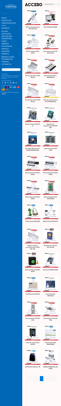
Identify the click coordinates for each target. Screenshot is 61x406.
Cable (4, 41)
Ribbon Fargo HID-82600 (50, 221)
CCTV (4, 25)
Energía (5, 44)
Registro (6, 51)
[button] (51, 4)
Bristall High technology (8, 58)
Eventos (5, 54)
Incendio (6, 28)
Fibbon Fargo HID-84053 (32, 221)
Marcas (5, 49)
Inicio (4, 18)
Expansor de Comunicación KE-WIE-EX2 (50, 126)
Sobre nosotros (9, 23)
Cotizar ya (6, 64)
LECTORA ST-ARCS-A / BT (32, 367)
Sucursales (7, 46)
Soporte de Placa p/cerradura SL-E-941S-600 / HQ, (33, 247)
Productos (6, 20)
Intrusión (6, 34)
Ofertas (5, 62)
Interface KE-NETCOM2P (50, 269)
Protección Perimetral (7, 37)
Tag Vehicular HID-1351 (33, 294)
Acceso (5, 31)
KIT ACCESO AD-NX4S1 (50, 27)
